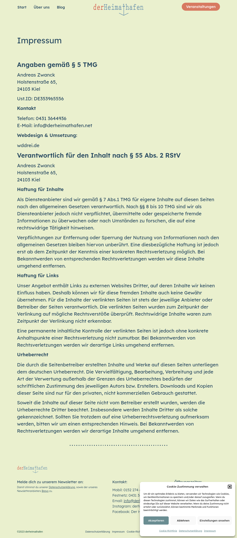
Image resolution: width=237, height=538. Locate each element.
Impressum (210, 530)
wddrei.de (28, 145)
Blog (61, 7)
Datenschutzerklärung (190, 530)
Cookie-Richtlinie (168, 530)
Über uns (42, 7)
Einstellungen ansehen (215, 520)
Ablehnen (183, 520)
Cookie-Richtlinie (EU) (139, 531)
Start (21, 7)
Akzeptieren (156, 520)
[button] (230, 486)
